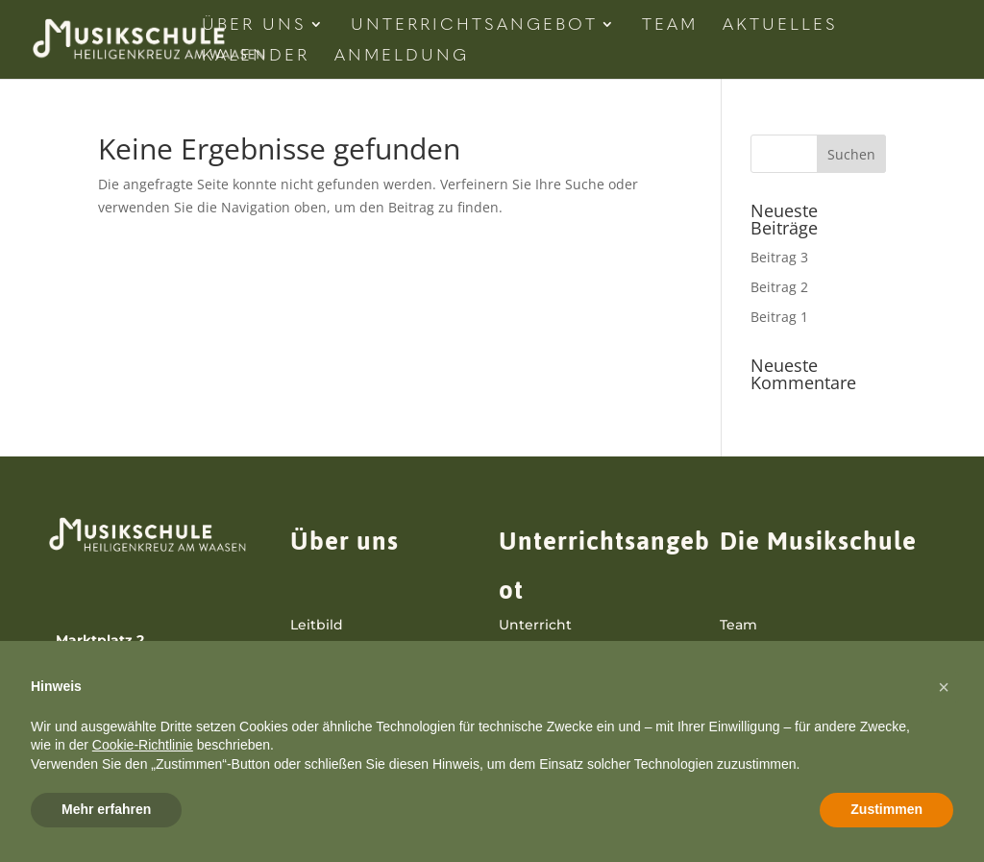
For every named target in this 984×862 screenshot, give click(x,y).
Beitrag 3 (779, 257)
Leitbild (316, 624)
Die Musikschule (818, 541)
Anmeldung (401, 56)
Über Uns (254, 25)
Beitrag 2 (779, 287)
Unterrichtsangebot (474, 25)
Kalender (255, 56)
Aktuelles (780, 25)
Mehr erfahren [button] (106, 809)
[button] (943, 687)
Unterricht (535, 624)
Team (670, 25)
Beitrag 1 (779, 317)
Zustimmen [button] (886, 809)
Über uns (344, 541)
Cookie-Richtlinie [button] (142, 744)
